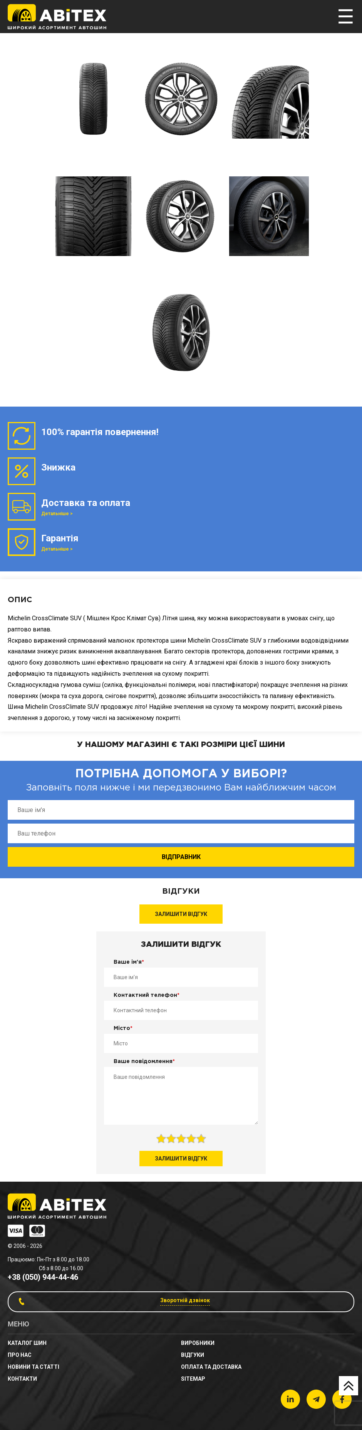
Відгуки (192, 1355)
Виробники (198, 1343)
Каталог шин (27, 1343)
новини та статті (33, 1367)
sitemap (193, 1379)
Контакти (22, 1379)
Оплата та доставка (211, 1367)
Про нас (20, 1355)
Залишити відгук (181, 914)
